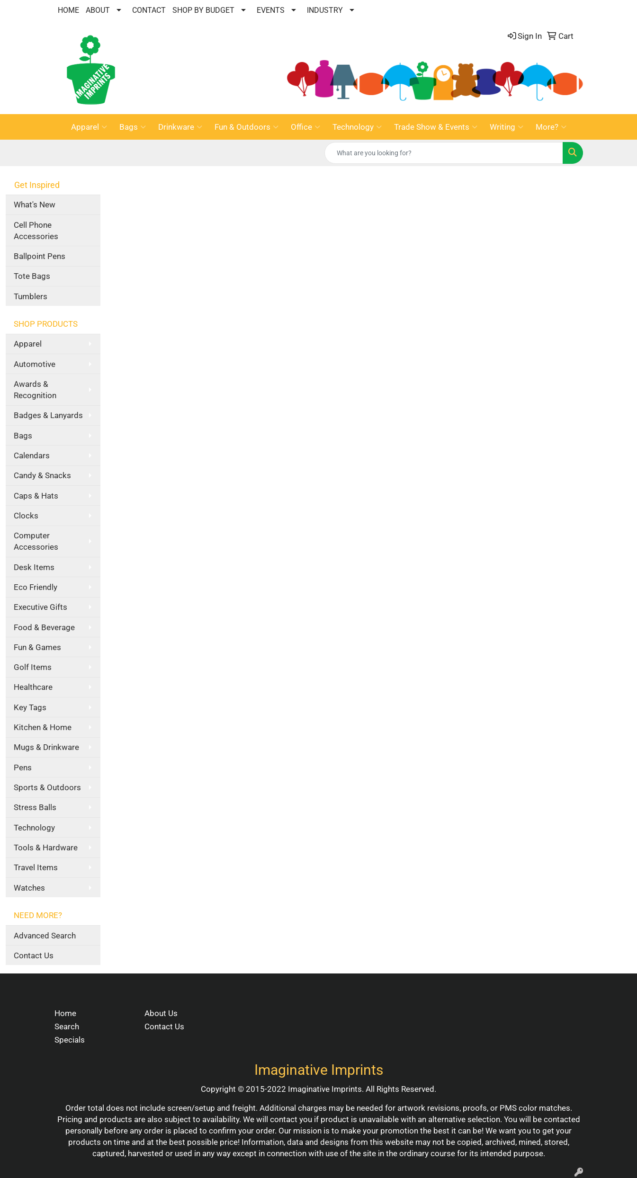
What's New (34, 204)
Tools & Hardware (46, 847)
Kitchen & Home (43, 727)
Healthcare (33, 687)
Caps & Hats (36, 495)
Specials (69, 1039)
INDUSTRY (325, 10)
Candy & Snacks (42, 475)
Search (66, 1026)
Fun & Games (37, 647)
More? (551, 127)
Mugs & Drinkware (46, 747)
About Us (161, 1013)
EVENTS (271, 10)
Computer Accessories (36, 541)
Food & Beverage (44, 627)
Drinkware (180, 127)
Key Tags (30, 707)
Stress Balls (35, 807)
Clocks (26, 515)
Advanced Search (45, 935)
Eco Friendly (35, 587)
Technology (357, 127)
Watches (29, 887)
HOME (68, 10)
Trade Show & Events (435, 127)
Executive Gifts (40, 607)
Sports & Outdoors (47, 787)
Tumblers (30, 296)
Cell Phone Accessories (36, 230)
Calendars (32, 455)
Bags (132, 127)
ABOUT (98, 10)
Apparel (89, 127)
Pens (23, 767)
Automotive (34, 364)
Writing (506, 127)
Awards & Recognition (35, 389)
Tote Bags (32, 276)
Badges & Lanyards (48, 415)
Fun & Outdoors (246, 127)
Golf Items (33, 667)
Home (65, 1013)
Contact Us (34, 955)
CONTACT (149, 10)
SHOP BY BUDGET (203, 10)
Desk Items (34, 567)
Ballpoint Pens (39, 256)
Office (305, 127)
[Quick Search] (443, 153)
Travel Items (36, 867)
